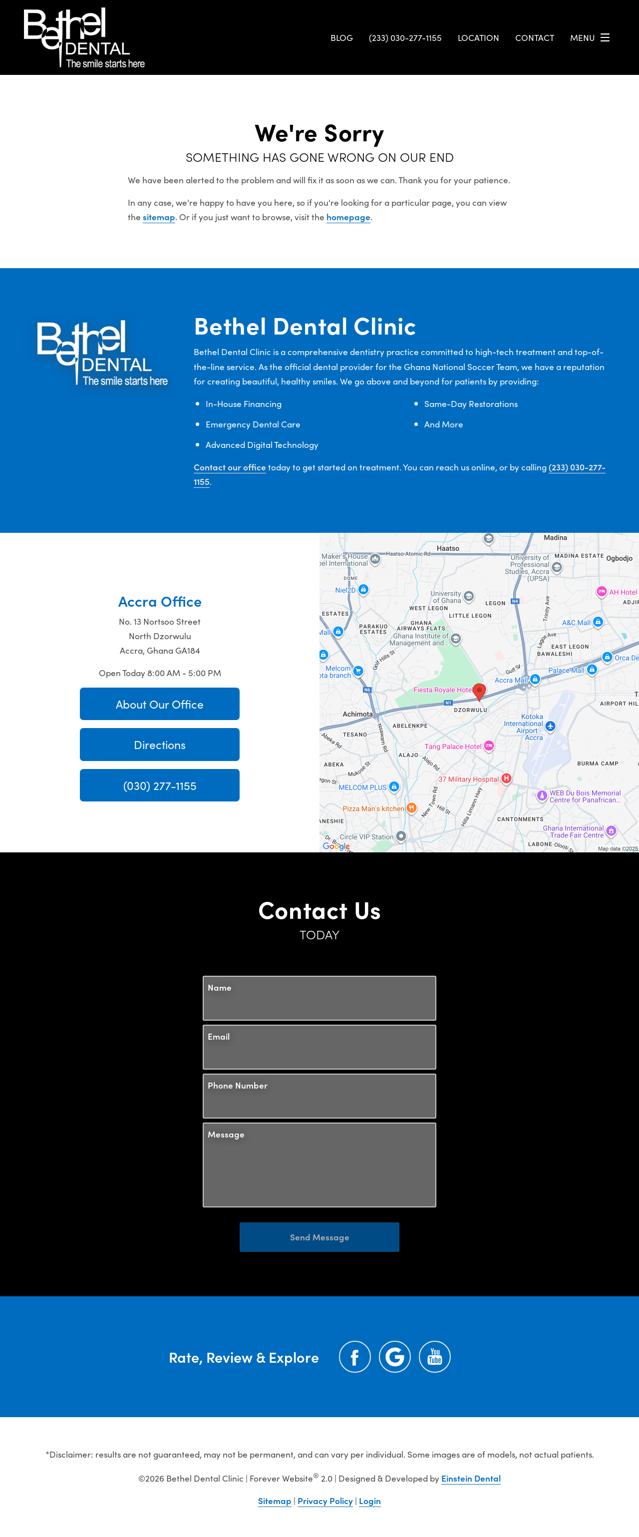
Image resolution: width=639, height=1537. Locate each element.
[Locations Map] (479, 691)
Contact (534, 37)
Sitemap (275, 1500)
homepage (348, 216)
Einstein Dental (471, 1478)
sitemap (159, 216)
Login (370, 1500)
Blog (341, 37)
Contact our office (230, 466)
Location (478, 37)
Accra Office (160, 600)
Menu (592, 37)
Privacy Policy (325, 1500)
